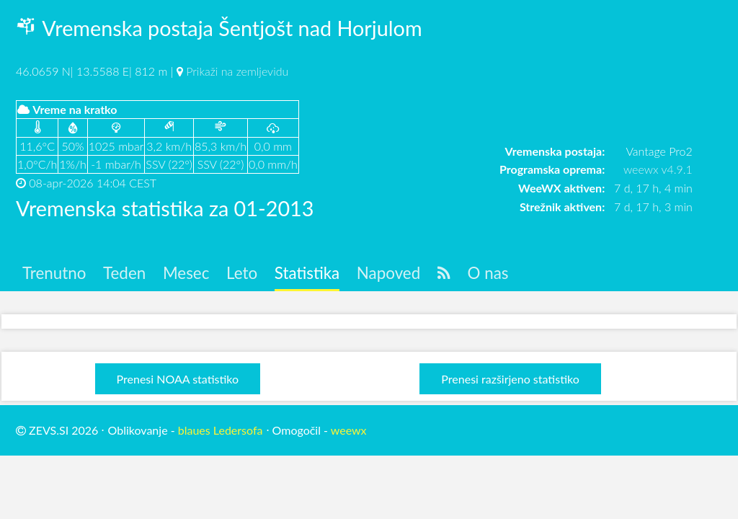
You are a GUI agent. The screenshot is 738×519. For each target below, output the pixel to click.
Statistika (307, 273)
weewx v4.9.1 (658, 169)
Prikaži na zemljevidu (237, 71)
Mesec (186, 273)
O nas (488, 273)
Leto (241, 273)
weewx (349, 430)
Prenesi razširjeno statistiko (510, 379)
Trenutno (54, 273)
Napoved (388, 273)
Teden (124, 273)
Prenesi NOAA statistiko (178, 379)
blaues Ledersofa (220, 430)
